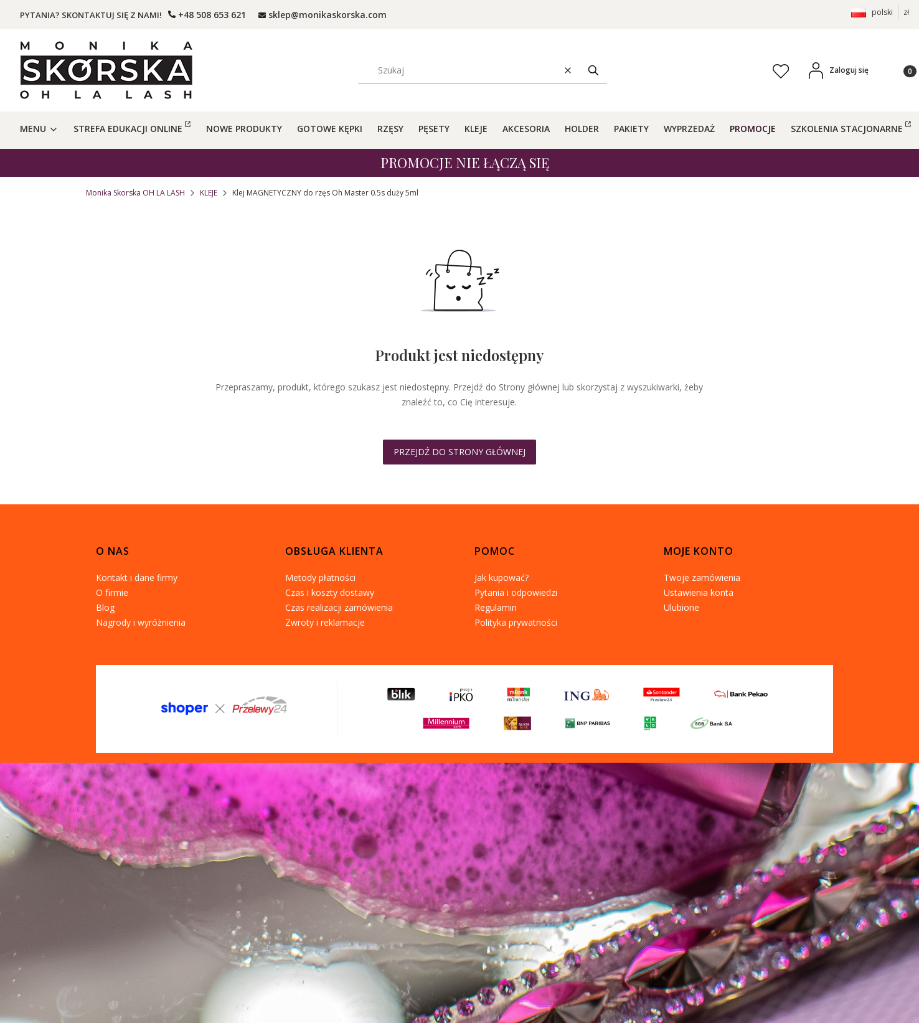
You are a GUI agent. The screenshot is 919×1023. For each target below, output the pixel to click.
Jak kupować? (501, 577)
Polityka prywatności (515, 622)
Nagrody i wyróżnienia (141, 622)
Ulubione (681, 607)
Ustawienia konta (698, 592)
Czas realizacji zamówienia (339, 607)
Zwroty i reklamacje (325, 622)
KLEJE (208, 192)
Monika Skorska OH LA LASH (135, 192)
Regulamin (495, 607)
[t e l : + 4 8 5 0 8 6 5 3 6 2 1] (207, 14)
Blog (105, 607)
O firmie (112, 592)
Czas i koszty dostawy (329, 592)
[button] (593, 70)
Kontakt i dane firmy (136, 577)
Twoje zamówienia (702, 577)
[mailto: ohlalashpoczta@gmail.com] (322, 14)
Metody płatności (320, 577)
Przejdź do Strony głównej (459, 452)
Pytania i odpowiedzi (515, 592)
